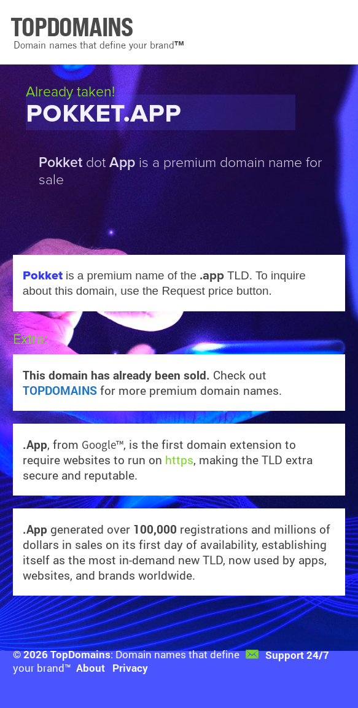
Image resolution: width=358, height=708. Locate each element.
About (90, 668)
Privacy (130, 668)
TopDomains (80, 654)
